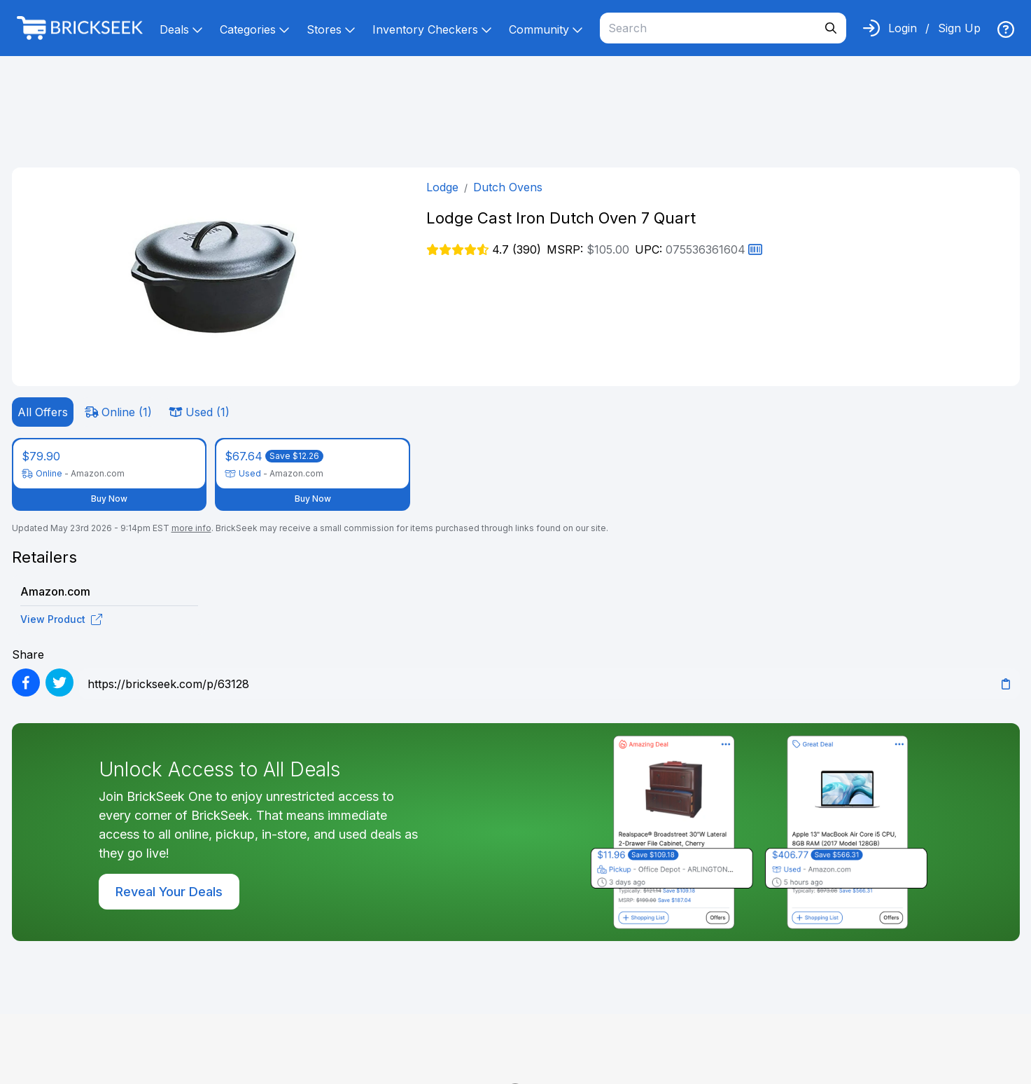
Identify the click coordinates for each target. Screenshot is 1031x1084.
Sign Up (959, 28)
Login (902, 28)
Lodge (442, 187)
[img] (1005, 29)
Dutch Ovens (507, 187)
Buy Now (109, 498)
